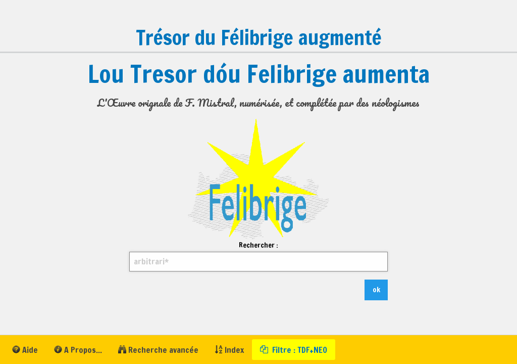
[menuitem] (25, 349)
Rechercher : (258, 255)
